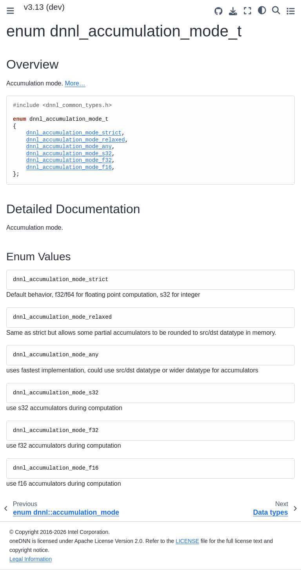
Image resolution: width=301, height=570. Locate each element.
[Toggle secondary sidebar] (290, 10)
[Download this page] (233, 11)
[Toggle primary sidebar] (10, 10)
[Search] (276, 9)
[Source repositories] (218, 11)
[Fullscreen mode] (247, 10)
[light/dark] (262, 9)
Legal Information (30, 559)
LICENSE (187, 541)
